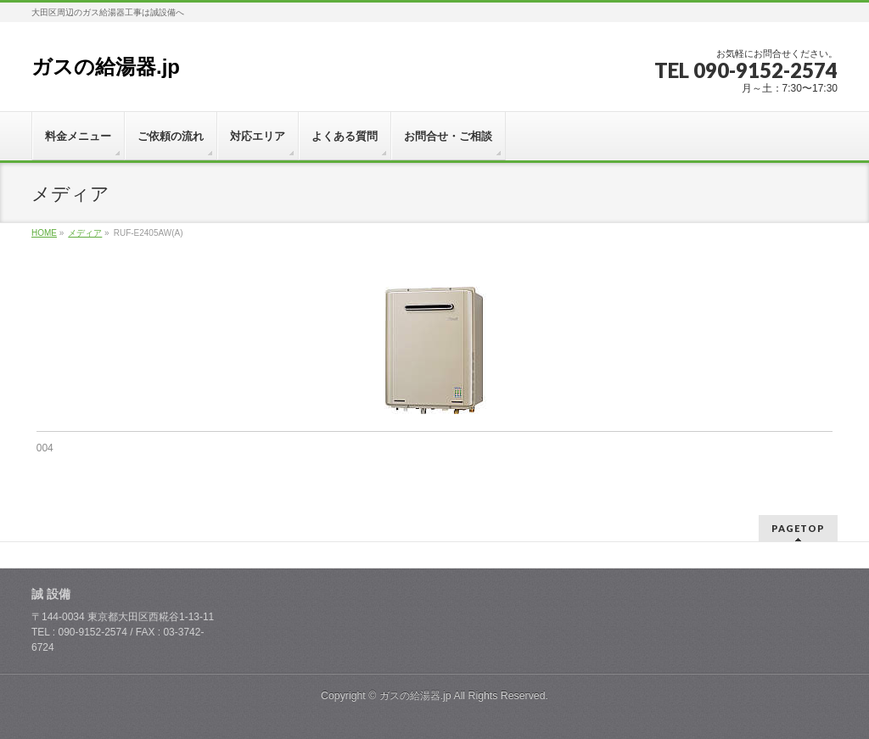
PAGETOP (798, 528)
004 (44, 448)
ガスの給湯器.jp (105, 66)
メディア (85, 233)
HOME (44, 233)
